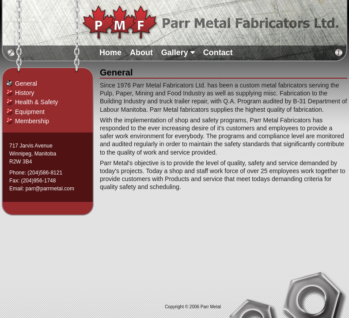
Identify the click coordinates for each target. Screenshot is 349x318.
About (141, 52)
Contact (218, 52)
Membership (32, 121)
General (26, 83)
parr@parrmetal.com (50, 189)
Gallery (178, 52)
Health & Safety (36, 102)
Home (110, 52)
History (24, 92)
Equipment (30, 111)
